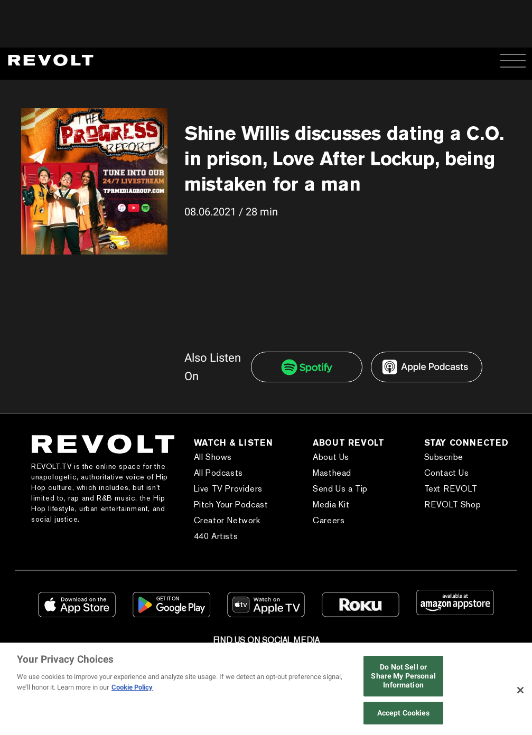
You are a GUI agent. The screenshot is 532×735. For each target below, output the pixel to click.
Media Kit (331, 504)
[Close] (520, 690)
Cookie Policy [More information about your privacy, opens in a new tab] (132, 687)
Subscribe (443, 457)
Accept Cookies (403, 713)
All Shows (213, 457)
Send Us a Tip (340, 488)
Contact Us (446, 472)
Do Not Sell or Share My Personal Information (403, 676)
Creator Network (227, 520)
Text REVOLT (451, 488)
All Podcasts (218, 472)
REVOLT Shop (452, 504)
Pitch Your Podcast (231, 504)
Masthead (332, 472)
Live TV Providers (228, 488)
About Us (331, 457)
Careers (328, 520)
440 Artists (216, 536)
